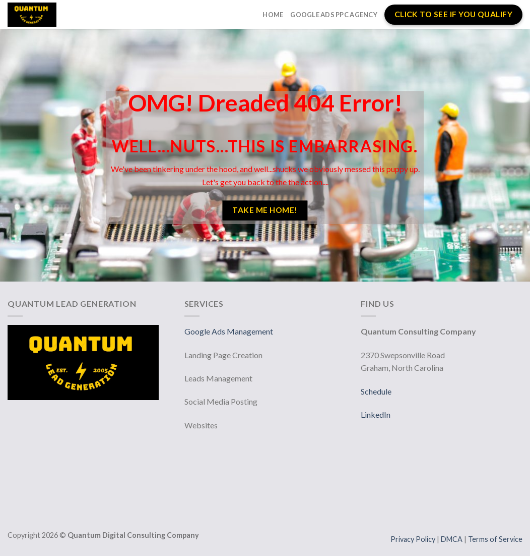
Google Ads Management (229, 331)
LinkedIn (375, 414)
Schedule (376, 391)
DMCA (452, 539)
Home (272, 15)
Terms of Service (495, 539)
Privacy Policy (413, 539)
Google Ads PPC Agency (333, 15)
